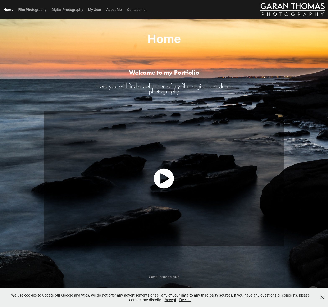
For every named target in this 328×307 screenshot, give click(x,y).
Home (8, 9)
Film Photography (32, 9)
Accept (170, 299)
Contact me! (136, 9)
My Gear (94, 9)
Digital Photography (67, 9)
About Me (114, 9)
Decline (185, 299)
